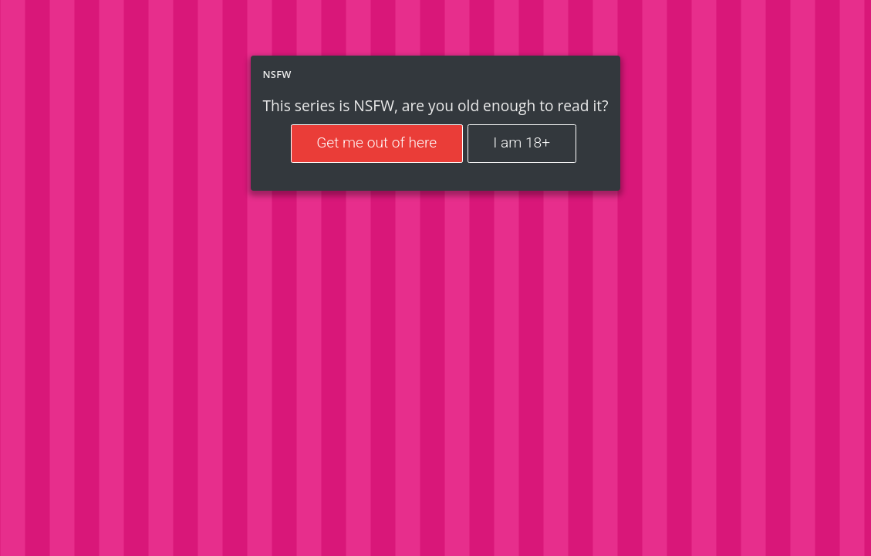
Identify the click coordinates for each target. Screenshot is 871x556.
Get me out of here (376, 142)
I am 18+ (521, 142)
